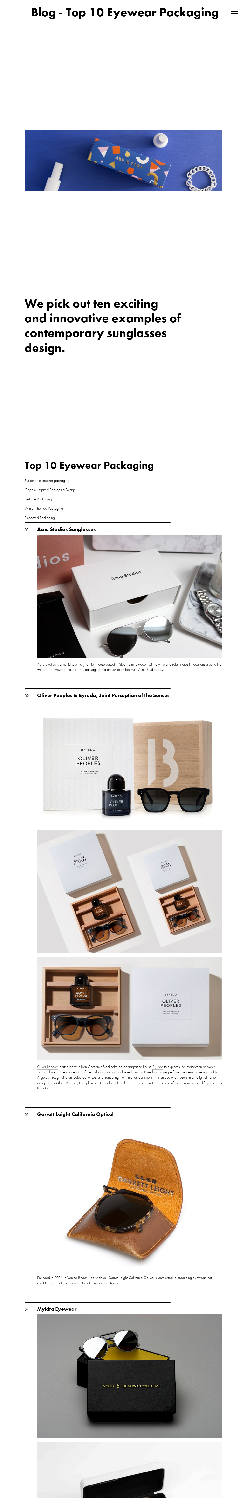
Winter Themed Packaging (44, 508)
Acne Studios (46, 664)
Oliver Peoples (47, 1066)
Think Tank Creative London (12, 12)
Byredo (157, 1066)
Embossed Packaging (40, 517)
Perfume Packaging (38, 499)
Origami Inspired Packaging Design (50, 489)
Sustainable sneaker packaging (47, 480)
